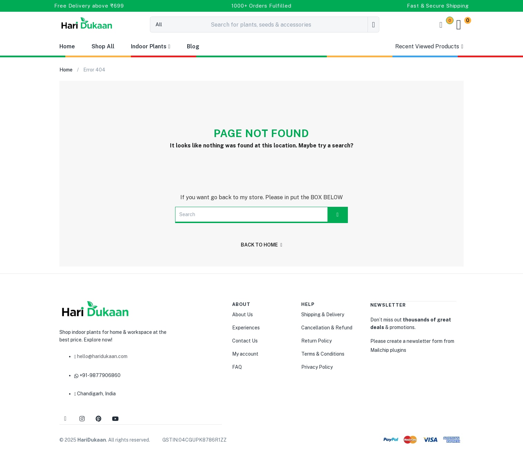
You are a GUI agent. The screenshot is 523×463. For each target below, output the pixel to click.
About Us (242, 314)
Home (67, 46)
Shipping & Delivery (322, 314)
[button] (462, 24)
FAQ (237, 367)
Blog (193, 46)
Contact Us (245, 341)
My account (245, 354)
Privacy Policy (317, 367)
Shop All (103, 46)
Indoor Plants (150, 46)
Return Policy (316, 341)
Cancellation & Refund (326, 327)
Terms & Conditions (322, 354)
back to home (261, 245)
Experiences (246, 327)
